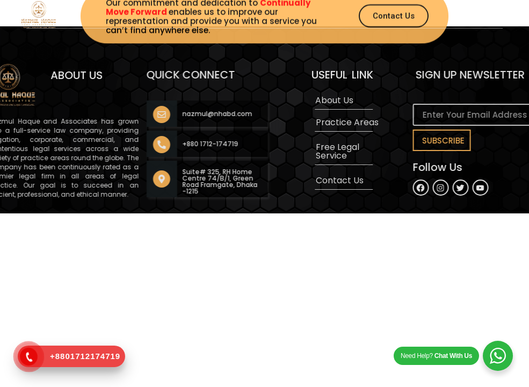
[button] (296, 10)
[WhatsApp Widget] (498, 356)
